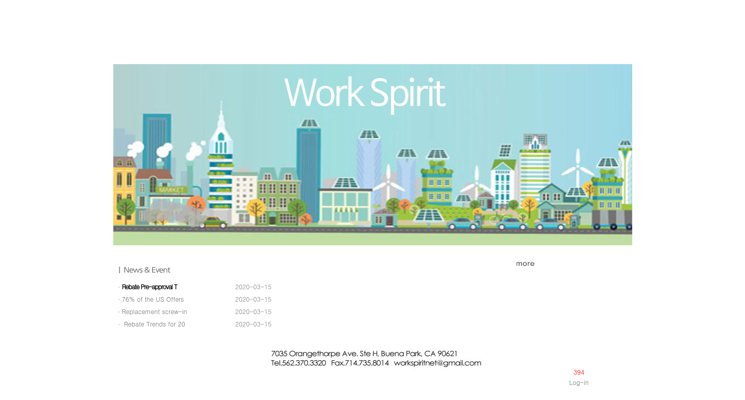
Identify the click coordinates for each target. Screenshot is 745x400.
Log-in (579, 382)
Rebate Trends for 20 (153, 323)
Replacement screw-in (154, 311)
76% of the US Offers (153, 298)
